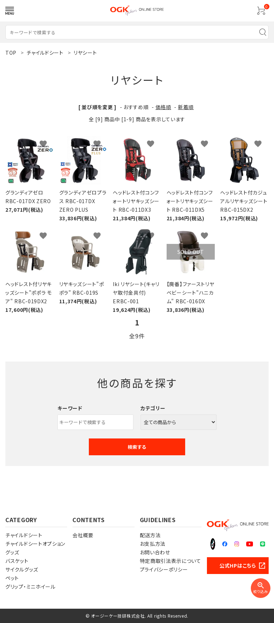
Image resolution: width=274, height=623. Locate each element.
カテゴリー (153, 408)
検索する (137, 446)
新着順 (186, 107)
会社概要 (82, 535)
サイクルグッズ (21, 569)
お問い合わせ (155, 552)
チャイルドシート (23, 535)
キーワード (69, 408)
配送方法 (150, 535)
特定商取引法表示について (170, 560)
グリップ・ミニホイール (30, 586)
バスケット (17, 560)
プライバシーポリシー (164, 569)
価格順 (163, 107)
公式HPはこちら (237, 565)
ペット (12, 578)
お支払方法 (153, 543)
